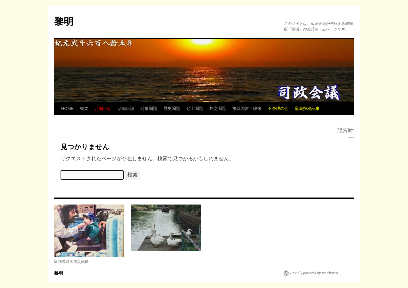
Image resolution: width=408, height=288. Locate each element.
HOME (67, 108)
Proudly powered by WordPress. (314, 273)
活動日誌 (126, 108)
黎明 (63, 21)
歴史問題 (172, 108)
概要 (84, 108)
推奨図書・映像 (246, 108)
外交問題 (217, 108)
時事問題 (149, 108)
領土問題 (194, 108)
